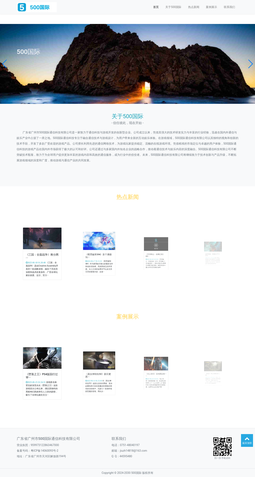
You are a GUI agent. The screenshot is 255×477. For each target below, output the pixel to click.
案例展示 (211, 7)
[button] (4, 64)
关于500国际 (173, 7)
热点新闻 (193, 7)
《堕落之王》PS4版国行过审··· (42, 374)
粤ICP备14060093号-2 (44, 450)
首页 (156, 7)
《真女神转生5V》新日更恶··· (98, 374)
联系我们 (229, 7)
